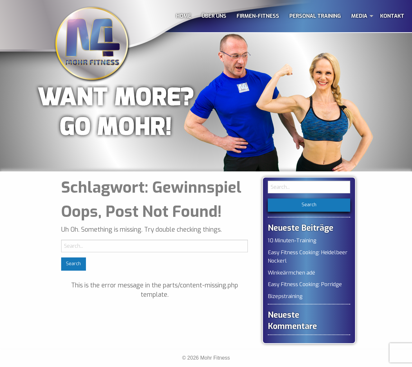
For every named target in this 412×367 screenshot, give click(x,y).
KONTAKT (392, 16)
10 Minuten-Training (292, 240)
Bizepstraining (285, 296)
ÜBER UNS (213, 16)
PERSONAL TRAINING (315, 16)
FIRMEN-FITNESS (258, 16)
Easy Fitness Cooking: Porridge (305, 284)
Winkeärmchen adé (291, 272)
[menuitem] (183, 16)
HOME (183, 16)
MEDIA (359, 16)
